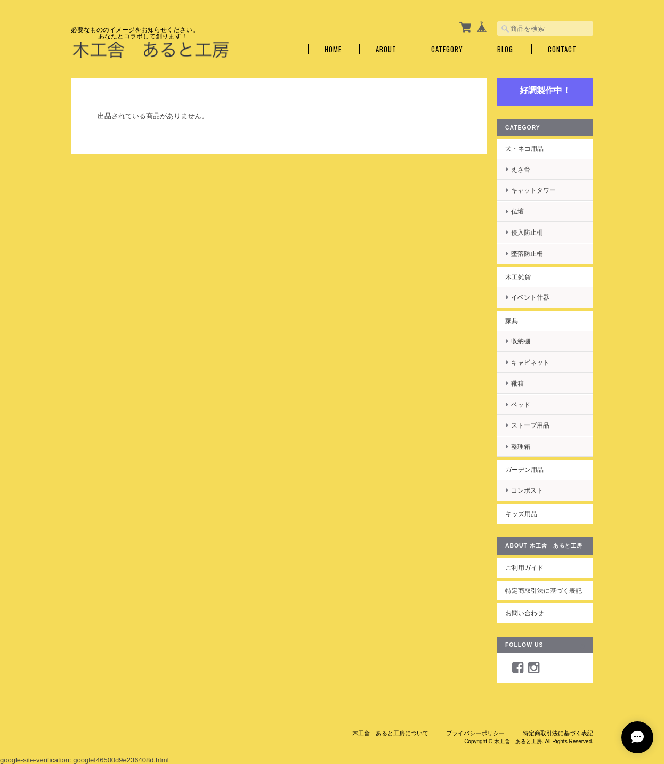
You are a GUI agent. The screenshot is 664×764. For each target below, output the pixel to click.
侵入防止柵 (527, 232)
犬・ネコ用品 (524, 148)
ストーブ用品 (530, 425)
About (386, 49)
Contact (562, 49)
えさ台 (520, 169)
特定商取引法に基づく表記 (543, 590)
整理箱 (520, 446)
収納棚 (520, 340)
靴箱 (517, 383)
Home (333, 49)
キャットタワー (533, 190)
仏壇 (517, 211)
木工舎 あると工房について (390, 733)
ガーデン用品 (524, 469)
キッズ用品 (521, 513)
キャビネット (530, 362)
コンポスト (527, 490)
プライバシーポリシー (475, 733)
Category (447, 49)
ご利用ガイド (524, 567)
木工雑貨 (518, 277)
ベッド (520, 404)
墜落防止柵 (527, 253)
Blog (505, 49)
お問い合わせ (524, 612)
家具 (511, 320)
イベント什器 (530, 297)
